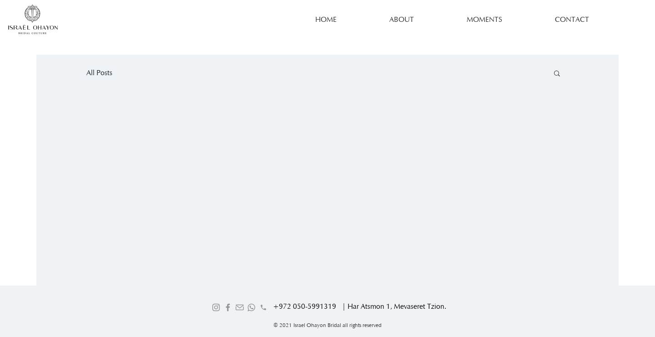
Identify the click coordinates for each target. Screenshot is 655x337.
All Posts (99, 72)
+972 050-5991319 (304, 306)
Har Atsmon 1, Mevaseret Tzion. (397, 306)
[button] (557, 74)
